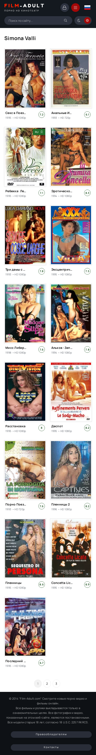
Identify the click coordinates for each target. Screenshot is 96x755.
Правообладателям (51, 734)
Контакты (51, 747)
